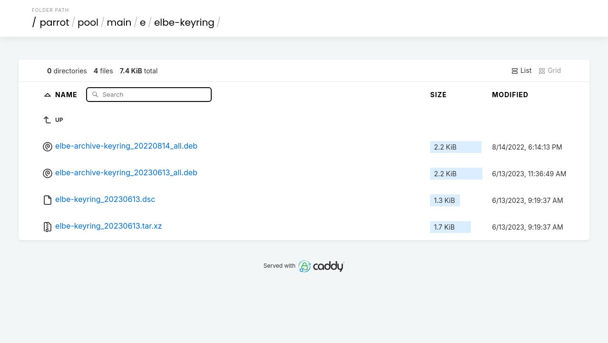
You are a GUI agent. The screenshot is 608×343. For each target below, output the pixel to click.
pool (88, 22)
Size (438, 95)
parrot (54, 22)
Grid (549, 70)
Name (67, 94)
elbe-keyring (184, 22)
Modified (510, 95)
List (521, 70)
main (119, 22)
